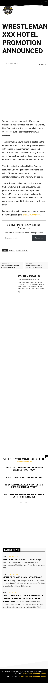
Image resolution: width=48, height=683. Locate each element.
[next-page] (26, 502)
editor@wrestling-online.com (34, 673)
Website (11, 250)
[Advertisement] (24, 92)
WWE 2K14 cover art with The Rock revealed (10, 266)
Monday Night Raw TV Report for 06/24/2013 (34, 266)
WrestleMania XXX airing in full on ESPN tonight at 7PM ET (24, 486)
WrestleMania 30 (22, 250)
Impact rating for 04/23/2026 (18, 559)
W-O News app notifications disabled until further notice (24, 495)
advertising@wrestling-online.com (32, 676)
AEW (5, 592)
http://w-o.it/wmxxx (31, 215)
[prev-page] (21, 502)
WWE (5, 574)
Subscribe (39, 238)
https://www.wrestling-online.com (28, 279)
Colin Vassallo (13, 64)
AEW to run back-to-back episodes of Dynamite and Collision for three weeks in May (23, 598)
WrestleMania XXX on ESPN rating (24, 477)
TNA (4, 556)
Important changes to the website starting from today (24, 468)
